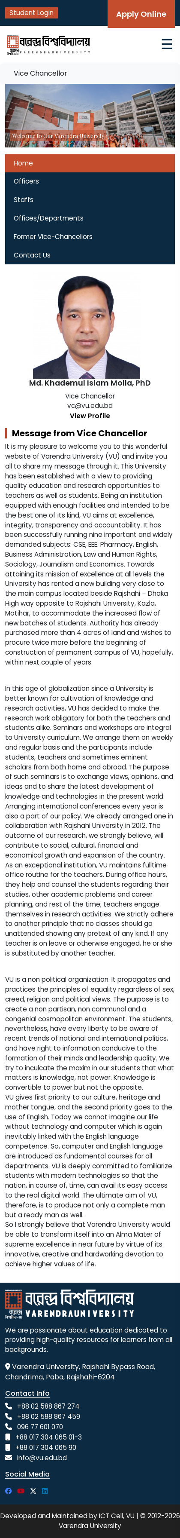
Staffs (23, 199)
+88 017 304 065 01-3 (48, 1437)
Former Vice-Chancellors (53, 236)
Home (23, 163)
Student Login (31, 12)
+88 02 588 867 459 (48, 1416)
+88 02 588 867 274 (48, 1406)
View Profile (90, 415)
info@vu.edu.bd (42, 1457)
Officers (26, 181)
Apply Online (141, 14)
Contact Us (32, 255)
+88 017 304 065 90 (45, 1447)
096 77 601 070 (40, 1426)
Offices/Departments (49, 218)
